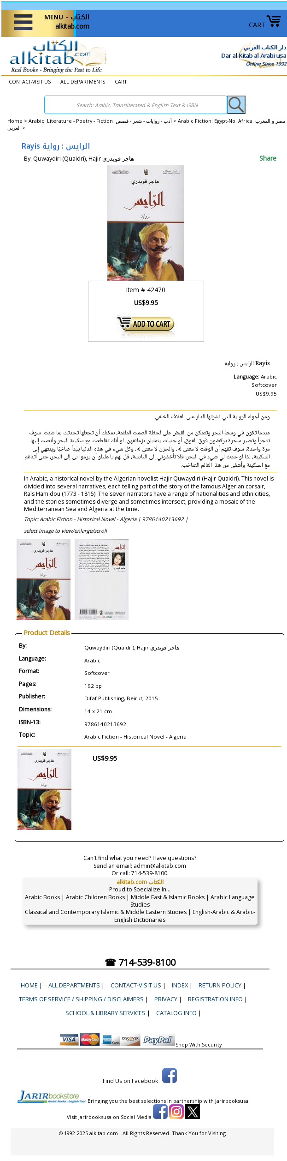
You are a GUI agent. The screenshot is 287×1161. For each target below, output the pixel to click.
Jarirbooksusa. (232, 1100)
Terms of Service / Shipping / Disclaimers (81, 999)
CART (265, 24)
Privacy (165, 999)
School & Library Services (105, 1013)
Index (180, 985)
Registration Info (215, 999)
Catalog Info (176, 1013)
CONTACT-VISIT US (30, 81)
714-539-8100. (150, 873)
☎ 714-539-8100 (140, 962)
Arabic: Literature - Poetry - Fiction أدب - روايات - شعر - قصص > (103, 121)
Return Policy (220, 985)
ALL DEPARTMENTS (82, 81)
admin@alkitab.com (160, 866)
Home (15, 121)
